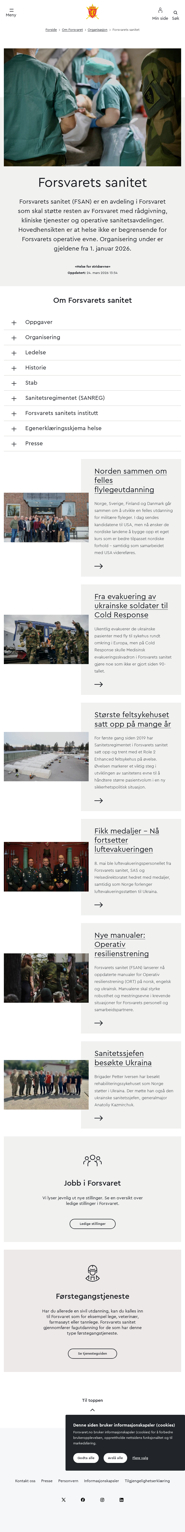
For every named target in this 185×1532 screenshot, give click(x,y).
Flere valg (140, 1458)
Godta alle (86, 1458)
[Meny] (11, 13)
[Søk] (175, 15)
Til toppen (92, 1405)
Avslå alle (115, 1458)
